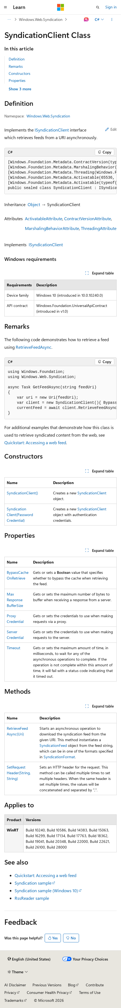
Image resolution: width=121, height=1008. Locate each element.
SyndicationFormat (59, 756)
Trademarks (13, 1000)
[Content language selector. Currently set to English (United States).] (29, 959)
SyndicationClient (91, 492)
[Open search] (97, 7)
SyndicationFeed (53, 745)
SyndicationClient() (22, 492)
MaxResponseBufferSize (15, 599)
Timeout (13, 647)
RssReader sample (32, 898)
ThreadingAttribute (98, 228)
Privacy (10, 992)
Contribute (95, 984)
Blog (71, 984)
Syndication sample (33, 883)
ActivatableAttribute (43, 218)
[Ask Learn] (86, 19)
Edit (111, 129)
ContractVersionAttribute (87, 218)
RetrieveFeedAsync (33, 347)
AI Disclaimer (15, 984)
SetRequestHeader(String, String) (19, 772)
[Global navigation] (5, 7)
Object (34, 204)
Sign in (111, 6)
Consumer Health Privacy (48, 992)
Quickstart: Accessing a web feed (35, 442)
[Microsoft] (60, 7)
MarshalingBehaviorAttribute (52, 228)
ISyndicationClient (52, 130)
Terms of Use (89, 992)
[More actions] (112, 19)
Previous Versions (46, 984)
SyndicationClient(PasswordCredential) (20, 514)
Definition (17, 59)
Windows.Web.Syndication (41, 19)
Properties (17, 80)
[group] (60, 175)
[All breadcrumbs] (9, 19)
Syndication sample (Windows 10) (46, 890)
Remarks (16, 66)
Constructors (19, 73)
